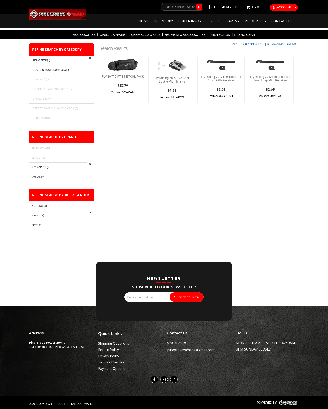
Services (214, 21)
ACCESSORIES (84, 34)
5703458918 (176, 342)
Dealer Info (190, 21)
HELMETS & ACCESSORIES (185, 34)
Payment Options (111, 368)
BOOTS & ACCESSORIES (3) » (50, 69)
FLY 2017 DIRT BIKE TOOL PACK (123, 77)
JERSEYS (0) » (41, 117)
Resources (255, 21)
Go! (199, 6)
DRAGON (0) (38, 157)
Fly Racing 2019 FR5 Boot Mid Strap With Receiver (221, 78)
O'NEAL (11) (38, 176)
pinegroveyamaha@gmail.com (190, 350)
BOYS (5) (36, 225)
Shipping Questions (113, 343)
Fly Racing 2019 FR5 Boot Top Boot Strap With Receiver (270, 78)
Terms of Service (111, 362)
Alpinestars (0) (40, 148)
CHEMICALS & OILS (145, 34)
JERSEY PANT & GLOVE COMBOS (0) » (55, 108)
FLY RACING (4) (40, 167)
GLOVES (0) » (40, 79)
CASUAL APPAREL (113, 34)
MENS (292, 44)
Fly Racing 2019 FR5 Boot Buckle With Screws (172, 79)
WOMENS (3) (39, 205)
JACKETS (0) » (41, 98)
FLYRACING (275, 44)
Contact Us (282, 21)
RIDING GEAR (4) (41, 60)
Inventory (163, 21)
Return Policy (108, 350)
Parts (233, 21)
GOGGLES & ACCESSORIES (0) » (52, 89)
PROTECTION (220, 34)
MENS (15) (37, 215)
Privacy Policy (108, 356)
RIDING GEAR (244, 34)
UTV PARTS (236, 44)
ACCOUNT (284, 7)
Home (144, 21)
